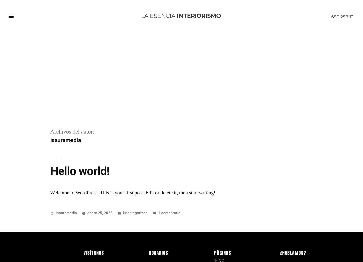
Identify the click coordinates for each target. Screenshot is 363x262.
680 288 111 (342, 16)
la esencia (181, 15)
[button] (11, 16)
